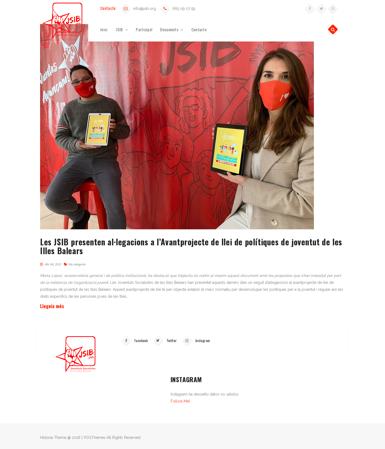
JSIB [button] (122, 29)
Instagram (196, 340)
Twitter (165, 340)
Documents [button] (171, 29)
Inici (104, 29)
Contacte (199, 29)
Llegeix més (52, 306)
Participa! (144, 29)
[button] (333, 29)
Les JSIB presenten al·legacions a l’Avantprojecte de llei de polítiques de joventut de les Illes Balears (191, 246)
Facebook (134, 340)
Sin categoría (77, 264)
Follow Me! (180, 401)
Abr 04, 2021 (50, 264)
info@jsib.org (144, 8)
